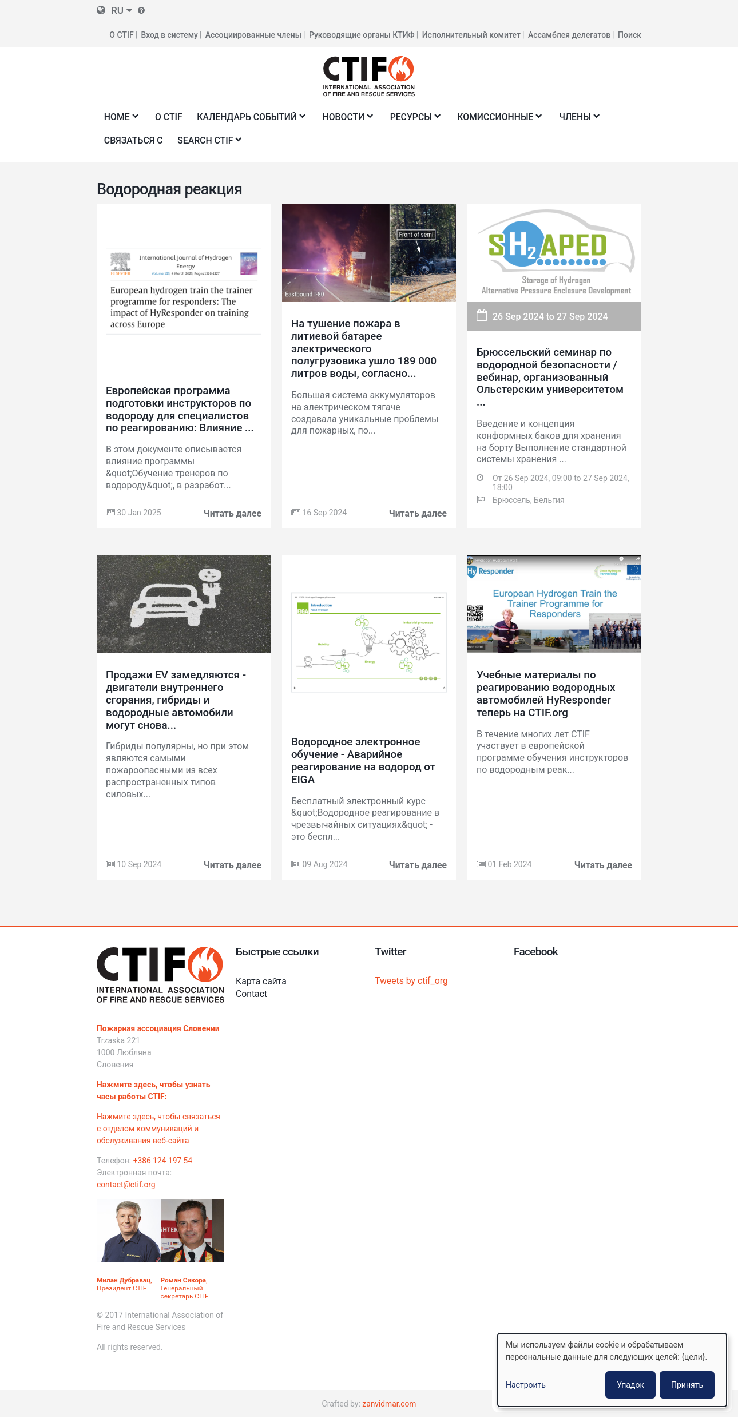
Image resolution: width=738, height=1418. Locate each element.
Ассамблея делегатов (569, 34)
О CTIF (121, 34)
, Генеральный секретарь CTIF (185, 1288)
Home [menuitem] (119, 120)
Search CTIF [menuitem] (208, 143)
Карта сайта (261, 980)
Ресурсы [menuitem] (416, 120)
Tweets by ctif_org (412, 980)
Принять (687, 1384)
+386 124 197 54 (163, 1160)
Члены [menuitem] (583, 120)
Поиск (629, 34)
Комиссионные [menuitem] (502, 120)
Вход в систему (169, 34)
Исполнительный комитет (471, 34)
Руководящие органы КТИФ (362, 34)
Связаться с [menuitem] (134, 139)
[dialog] (612, 1370)
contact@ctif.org (126, 1184)
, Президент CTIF (125, 1284)
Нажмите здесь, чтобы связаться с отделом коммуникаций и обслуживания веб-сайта (159, 1128)
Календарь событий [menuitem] (251, 120)
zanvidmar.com (389, 1403)
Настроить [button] (526, 1384)
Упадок (630, 1384)
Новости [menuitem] (348, 120)
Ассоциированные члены (253, 34)
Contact (252, 993)
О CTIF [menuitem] (169, 116)
